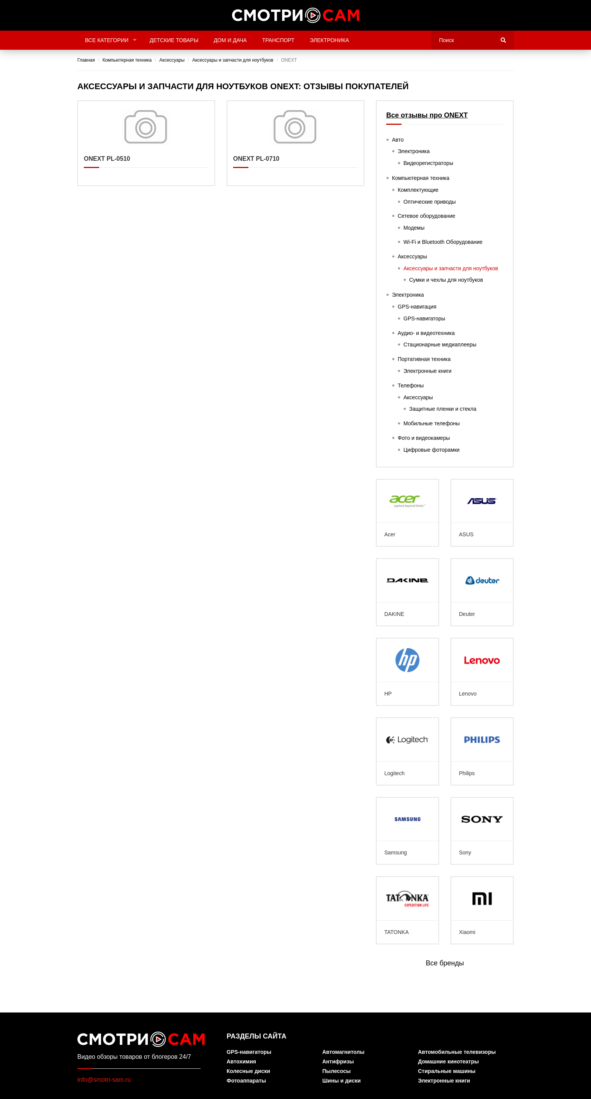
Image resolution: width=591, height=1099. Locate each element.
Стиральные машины (446, 1071)
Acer (407, 513)
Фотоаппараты (246, 1081)
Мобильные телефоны (431, 423)
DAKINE (407, 592)
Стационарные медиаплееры (440, 344)
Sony (482, 831)
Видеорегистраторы (428, 163)
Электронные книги (427, 371)
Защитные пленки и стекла (443, 409)
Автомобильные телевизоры (457, 1052)
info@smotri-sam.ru (104, 1079)
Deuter (482, 592)
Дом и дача (230, 40)
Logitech (407, 751)
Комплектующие (418, 190)
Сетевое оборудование (426, 216)
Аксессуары (412, 256)
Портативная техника (424, 359)
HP (407, 671)
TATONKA (407, 910)
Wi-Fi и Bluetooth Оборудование (443, 242)
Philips (482, 751)
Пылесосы (336, 1071)
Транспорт (278, 40)
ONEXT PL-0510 (146, 143)
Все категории (107, 40)
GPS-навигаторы (424, 318)
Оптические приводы (429, 202)
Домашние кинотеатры (448, 1062)
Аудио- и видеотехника (426, 333)
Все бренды (445, 963)
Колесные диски (248, 1071)
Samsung (407, 831)
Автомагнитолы (343, 1052)
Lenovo (482, 671)
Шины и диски (341, 1081)
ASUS (482, 513)
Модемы (413, 228)
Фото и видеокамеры (424, 438)
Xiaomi (482, 910)
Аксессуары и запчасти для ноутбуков (450, 268)
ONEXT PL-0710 (295, 143)
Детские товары (174, 40)
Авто (398, 140)
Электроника (329, 40)
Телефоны (411, 385)
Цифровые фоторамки (431, 450)
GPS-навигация (417, 307)
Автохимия (241, 1062)
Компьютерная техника (420, 178)
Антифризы (338, 1062)
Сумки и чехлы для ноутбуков (446, 280)
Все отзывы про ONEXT (427, 115)
